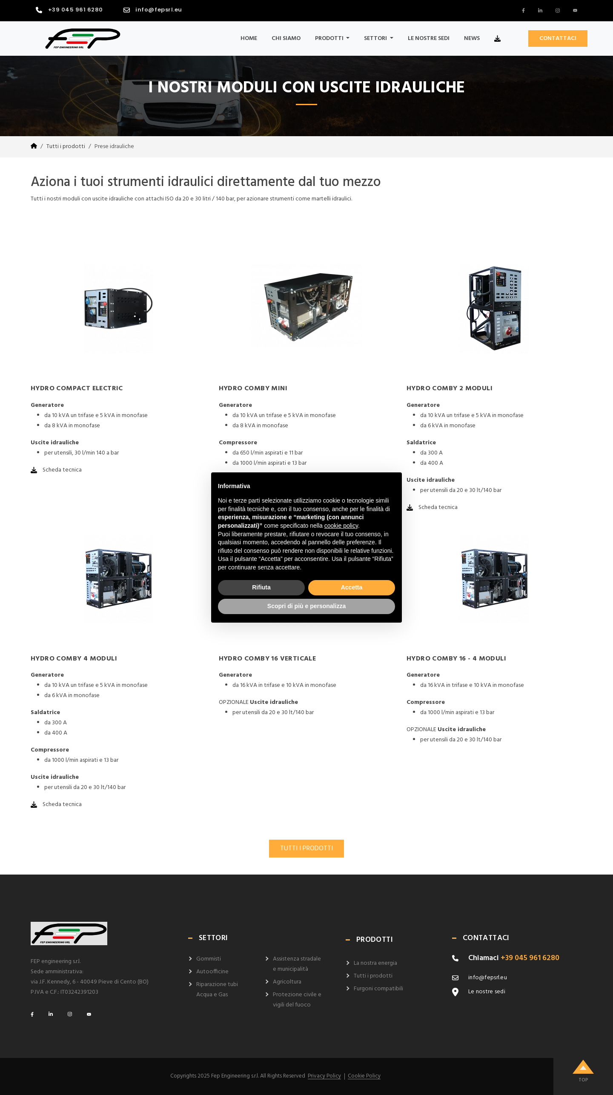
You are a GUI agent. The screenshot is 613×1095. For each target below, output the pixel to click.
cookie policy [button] (341, 525)
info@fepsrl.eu (158, 10)
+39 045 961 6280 (75, 10)
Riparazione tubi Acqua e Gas (217, 990)
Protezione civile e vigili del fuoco (297, 1000)
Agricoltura (287, 982)
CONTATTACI (557, 38)
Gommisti (208, 959)
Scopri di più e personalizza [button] (306, 606)
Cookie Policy (364, 1076)
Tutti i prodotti (65, 147)
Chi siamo (286, 38)
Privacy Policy (324, 1076)
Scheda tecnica (56, 470)
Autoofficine (212, 972)
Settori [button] (376, 38)
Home (249, 38)
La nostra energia (375, 963)
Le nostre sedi (429, 38)
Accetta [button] (352, 587)
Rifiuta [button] (261, 587)
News (472, 38)
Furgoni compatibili (378, 989)
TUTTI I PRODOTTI (306, 848)
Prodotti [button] (330, 38)
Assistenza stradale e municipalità (297, 964)
